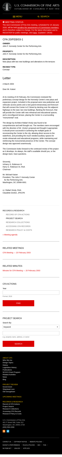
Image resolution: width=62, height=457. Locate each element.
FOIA (44, 445)
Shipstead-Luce (8, 389)
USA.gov (17, 448)
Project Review (10, 384)
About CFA (7, 358)
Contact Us (7, 442)
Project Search (14, 218)
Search (18, 344)
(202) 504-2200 (8, 427)
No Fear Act (7, 448)
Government (7, 387)
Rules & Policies (29, 445)
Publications (7, 370)
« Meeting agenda (10, 235)
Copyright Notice (20, 442)
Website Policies (36, 442)
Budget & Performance (11, 445)
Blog (4, 379)
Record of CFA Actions (18, 214)
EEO (39, 445)
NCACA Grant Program (11, 372)
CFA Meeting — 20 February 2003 (17, 253)
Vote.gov (26, 448)
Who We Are (7, 360)
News (5, 377)
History (5, 365)
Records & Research (13, 211)
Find (18, 303)
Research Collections (18, 222)
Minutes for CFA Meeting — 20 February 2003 (21, 270)
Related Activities (9, 375)
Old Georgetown (9, 392)
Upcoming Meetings (12, 397)
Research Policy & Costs (19, 230)
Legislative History (10, 367)
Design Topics (8, 363)
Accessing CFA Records (18, 226)
